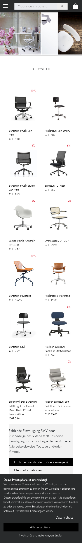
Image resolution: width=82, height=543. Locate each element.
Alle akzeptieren (41, 527)
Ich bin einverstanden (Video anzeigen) (41, 462)
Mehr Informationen (28, 470)
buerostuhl (41, 69)
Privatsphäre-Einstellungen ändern (41, 535)
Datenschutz (64, 517)
